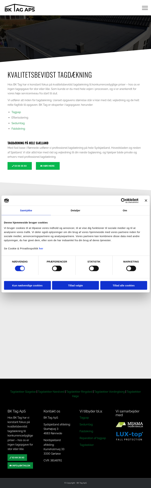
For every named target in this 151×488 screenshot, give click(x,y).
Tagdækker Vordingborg (109, 391)
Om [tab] (125, 210)
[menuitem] (143, 7)
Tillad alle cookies (124, 285)
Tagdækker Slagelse (23, 391)
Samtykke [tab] (26, 210)
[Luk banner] (146, 200)
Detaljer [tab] (75, 210)
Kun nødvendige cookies (27, 285)
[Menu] (143, 7)
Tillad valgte (75, 285)
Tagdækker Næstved (51, 391)
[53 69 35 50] (20, 166)
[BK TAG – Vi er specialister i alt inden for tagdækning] (19, 7)
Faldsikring (18, 128)
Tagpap (16, 112)
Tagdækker (87, 445)
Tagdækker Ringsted (79, 391)
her (41, 248)
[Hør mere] (48, 166)
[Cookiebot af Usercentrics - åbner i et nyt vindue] (123, 200)
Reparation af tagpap (93, 438)
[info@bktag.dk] (20, 465)
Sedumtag (18, 123)
